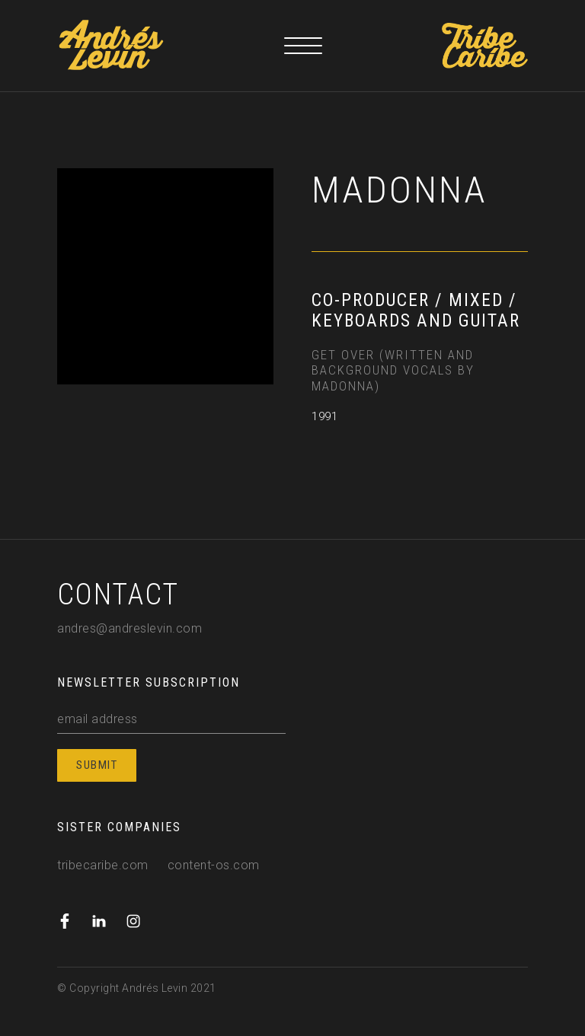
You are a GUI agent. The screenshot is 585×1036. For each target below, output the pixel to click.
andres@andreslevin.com (129, 628)
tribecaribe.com (103, 865)
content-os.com (214, 865)
